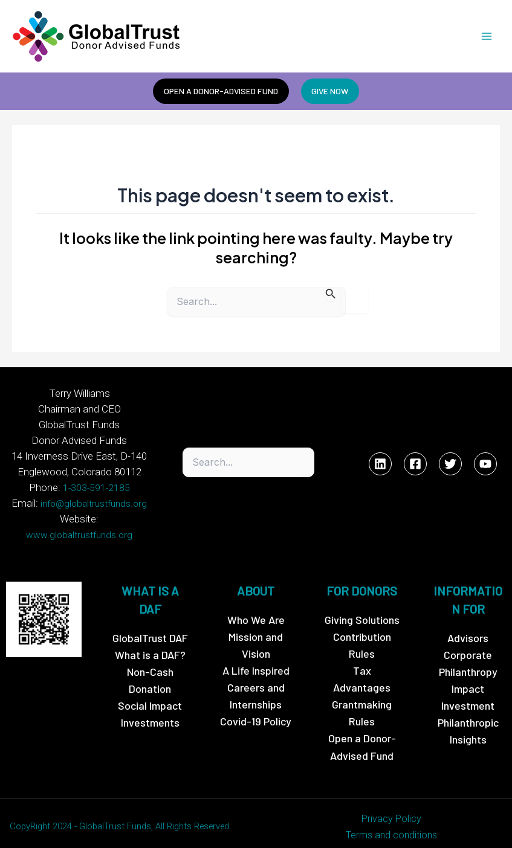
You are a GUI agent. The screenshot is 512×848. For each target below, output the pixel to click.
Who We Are (256, 606)
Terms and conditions (391, 821)
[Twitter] (450, 458)
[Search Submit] (330, 296)
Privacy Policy (391, 805)
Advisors (467, 624)
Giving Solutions (362, 606)
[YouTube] (485, 458)
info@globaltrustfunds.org (94, 506)
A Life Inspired (256, 657)
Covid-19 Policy (255, 708)
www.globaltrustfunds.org (100, 521)
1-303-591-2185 (96, 490)
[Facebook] (415, 458)
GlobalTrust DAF (150, 624)
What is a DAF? (150, 641)
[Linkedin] (380, 458)
